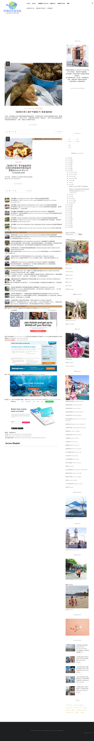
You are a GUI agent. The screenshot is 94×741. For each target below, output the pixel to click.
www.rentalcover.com (19, 336)
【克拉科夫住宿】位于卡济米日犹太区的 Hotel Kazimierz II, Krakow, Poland (32, 256)
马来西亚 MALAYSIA (43, 3)
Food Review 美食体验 (78, 705)
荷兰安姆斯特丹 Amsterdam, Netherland (76, 469)
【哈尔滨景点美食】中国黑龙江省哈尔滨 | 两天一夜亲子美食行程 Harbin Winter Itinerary (82, 669)
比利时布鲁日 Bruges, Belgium (74, 415)
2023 (68, 164)
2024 (68, 162)
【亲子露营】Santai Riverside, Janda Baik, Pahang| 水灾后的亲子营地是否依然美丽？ (34, 218)
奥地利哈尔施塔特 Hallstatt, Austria (75, 401)
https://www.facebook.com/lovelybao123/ (20, 434)
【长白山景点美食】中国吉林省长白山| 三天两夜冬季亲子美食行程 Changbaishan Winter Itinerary (82, 679)
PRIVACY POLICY (41, 8)
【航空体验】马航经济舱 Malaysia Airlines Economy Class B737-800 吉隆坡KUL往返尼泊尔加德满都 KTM (82, 648)
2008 (68, 227)
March (71, 198)
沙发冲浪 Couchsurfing (82, 710)
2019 (68, 204)
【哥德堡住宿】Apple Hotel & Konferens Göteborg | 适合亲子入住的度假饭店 (32, 262)
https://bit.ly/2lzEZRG (22, 338)
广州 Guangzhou (70, 366)
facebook (69, 140)
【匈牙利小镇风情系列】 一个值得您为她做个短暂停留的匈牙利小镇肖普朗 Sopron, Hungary (34, 293)
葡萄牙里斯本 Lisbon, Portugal (74, 473)
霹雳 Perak (68, 282)
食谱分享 (18, 162)
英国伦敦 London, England (73, 431)
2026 (68, 158)
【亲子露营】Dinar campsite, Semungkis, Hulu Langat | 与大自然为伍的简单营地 (33, 205)
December (72, 172)
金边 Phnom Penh (71, 320)
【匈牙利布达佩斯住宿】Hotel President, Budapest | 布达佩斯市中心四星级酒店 (32, 241)
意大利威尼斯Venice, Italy (72, 459)
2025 (68, 160)
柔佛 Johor (68, 264)
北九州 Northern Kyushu (72, 549)
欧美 (68, 3)
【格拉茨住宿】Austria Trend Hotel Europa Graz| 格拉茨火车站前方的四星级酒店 (33, 235)
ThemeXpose (47, 730)
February (71, 200)
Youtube (69, 146)
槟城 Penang (69, 278)
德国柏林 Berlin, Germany (72, 445)
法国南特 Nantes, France (72, 438)
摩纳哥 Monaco (70, 466)
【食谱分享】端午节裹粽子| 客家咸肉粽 (33, 112)
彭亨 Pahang (69, 275)
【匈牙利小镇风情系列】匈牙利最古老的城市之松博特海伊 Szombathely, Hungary (32, 287)
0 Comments (58, 131)
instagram (77, 140)
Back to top (88, 732)
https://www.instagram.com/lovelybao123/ (19, 436)
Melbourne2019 (77, 707)
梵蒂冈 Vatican (69, 487)
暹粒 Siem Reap (70, 324)
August (71, 180)
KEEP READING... (33, 124)
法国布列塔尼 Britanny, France (74, 434)
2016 (68, 211)
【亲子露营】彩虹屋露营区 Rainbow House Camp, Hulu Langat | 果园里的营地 (32, 211)
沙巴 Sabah (69, 285)
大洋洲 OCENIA (61, 3)
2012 (68, 219)
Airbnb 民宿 (69, 705)
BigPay (10, 399)
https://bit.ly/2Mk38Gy (40, 374)
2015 (68, 213)
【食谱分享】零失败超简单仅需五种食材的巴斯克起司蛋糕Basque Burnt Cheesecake (18, 169)
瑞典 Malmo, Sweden (71, 480)
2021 (68, 168)
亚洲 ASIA (52, 3)
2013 (68, 217)
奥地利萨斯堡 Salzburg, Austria (74, 405)
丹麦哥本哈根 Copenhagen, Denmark (76, 427)
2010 (68, 223)
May (70, 194)
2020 (68, 170)
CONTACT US (30, 8)
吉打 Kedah (69, 268)
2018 (68, 207)
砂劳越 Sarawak (70, 289)
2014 (68, 215)
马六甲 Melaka (69, 271)
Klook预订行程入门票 (15, 374)
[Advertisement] (10, 40)
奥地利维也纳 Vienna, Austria (73, 408)
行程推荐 (82, 712)
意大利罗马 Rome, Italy (72, 455)
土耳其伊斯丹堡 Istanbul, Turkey (74, 483)
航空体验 (77, 712)
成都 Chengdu (69, 362)
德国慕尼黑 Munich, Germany (73, 448)
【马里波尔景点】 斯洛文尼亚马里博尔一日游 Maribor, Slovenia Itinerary (31, 300)
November (72, 174)
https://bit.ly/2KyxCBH (44, 308)
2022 (68, 166)
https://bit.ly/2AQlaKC (55, 399)
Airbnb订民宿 (13, 308)
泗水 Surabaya (69, 518)
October (71, 176)
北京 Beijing (69, 359)
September (72, 178)
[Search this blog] (72, 234)
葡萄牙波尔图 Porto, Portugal (73, 476)
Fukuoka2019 (69, 707)
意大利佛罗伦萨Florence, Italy (73, 452)
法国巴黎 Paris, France (71, 441)
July (70, 182)
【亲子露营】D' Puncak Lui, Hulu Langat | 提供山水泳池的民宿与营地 (29, 198)
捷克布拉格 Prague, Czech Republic (75, 424)
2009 (68, 225)
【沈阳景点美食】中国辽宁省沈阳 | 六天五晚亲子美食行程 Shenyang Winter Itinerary (82, 689)
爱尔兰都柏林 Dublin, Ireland (73, 462)
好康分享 (68, 710)
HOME (28, 3)
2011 (68, 221)
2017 (68, 209)
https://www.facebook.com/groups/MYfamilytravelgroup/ (30, 437)
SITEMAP (50, 8)
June (70, 184)
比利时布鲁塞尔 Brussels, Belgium (74, 412)
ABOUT (34, 3)
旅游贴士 (73, 710)
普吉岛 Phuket (69, 609)
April (70, 196)
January (71, 202)
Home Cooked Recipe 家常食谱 (33, 108)
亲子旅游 (84, 707)
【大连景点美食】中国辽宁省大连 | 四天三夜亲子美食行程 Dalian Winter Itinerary (82, 659)
